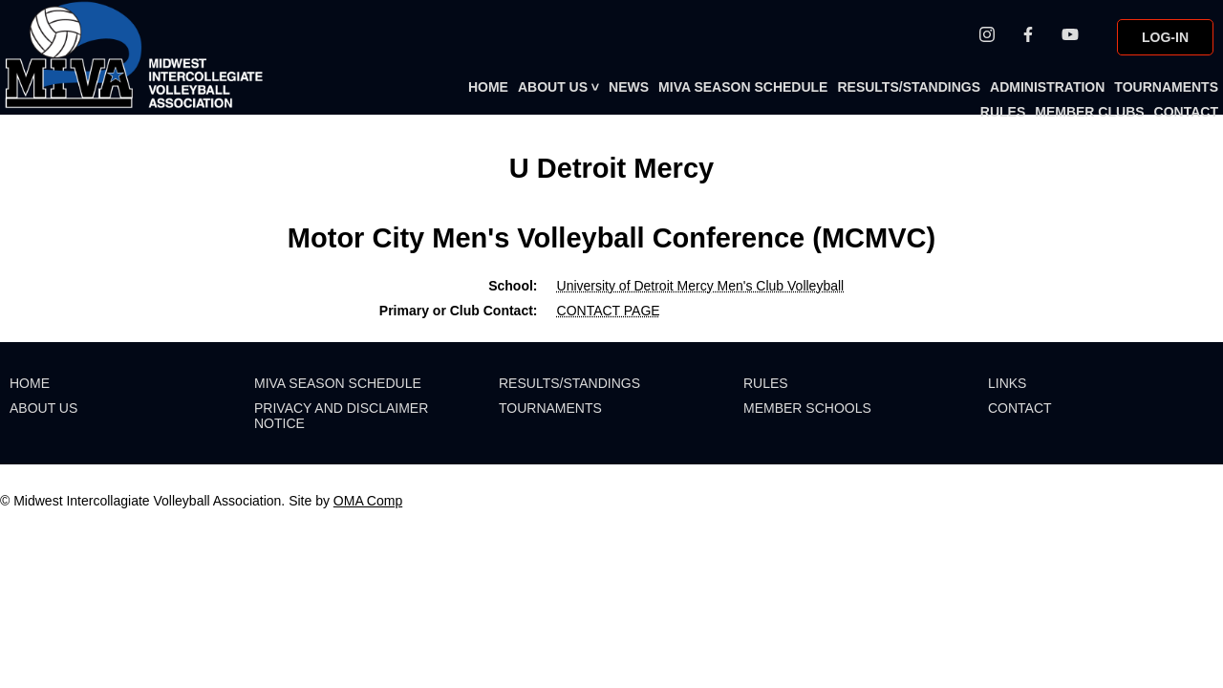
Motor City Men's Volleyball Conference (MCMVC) (611, 238)
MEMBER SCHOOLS (807, 408)
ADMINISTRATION (1047, 87)
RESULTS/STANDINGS (908, 87)
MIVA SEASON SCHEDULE (742, 87)
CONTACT (1186, 111)
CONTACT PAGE (608, 310)
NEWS (629, 87)
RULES (1002, 111)
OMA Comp (367, 500)
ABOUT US (558, 87)
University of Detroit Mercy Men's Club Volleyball (701, 285)
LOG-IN (1165, 37)
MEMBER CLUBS (1089, 111)
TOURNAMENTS (1166, 87)
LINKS (1007, 383)
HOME (488, 87)
